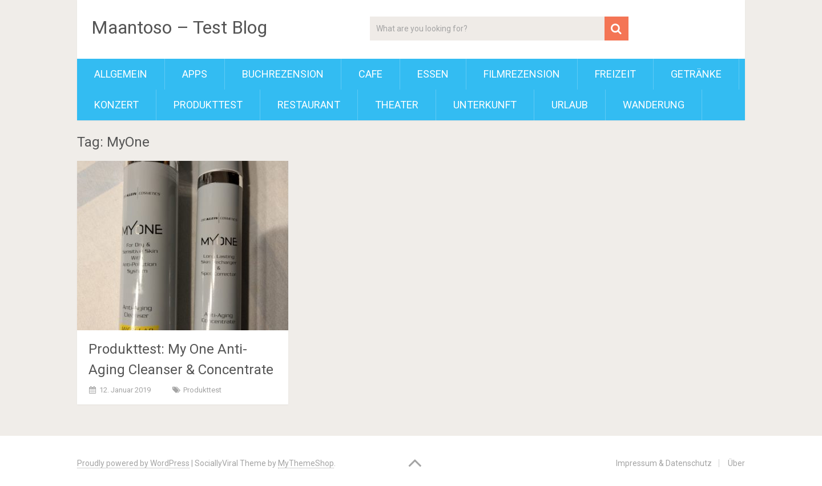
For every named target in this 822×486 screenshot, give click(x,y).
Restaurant (308, 105)
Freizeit (615, 74)
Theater (396, 105)
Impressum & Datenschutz (664, 463)
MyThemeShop (306, 463)
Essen (433, 74)
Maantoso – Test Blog (179, 27)
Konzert (116, 105)
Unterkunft (485, 105)
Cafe (370, 74)
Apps (194, 74)
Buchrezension (283, 74)
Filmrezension (521, 74)
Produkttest (208, 105)
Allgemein (120, 74)
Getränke (696, 74)
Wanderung (653, 105)
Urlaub (569, 105)
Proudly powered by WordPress (133, 463)
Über (736, 463)
